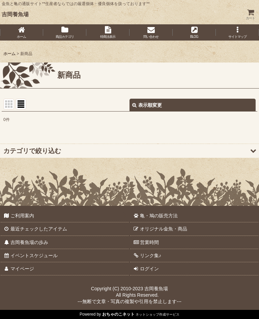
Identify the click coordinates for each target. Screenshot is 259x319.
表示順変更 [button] (147, 105)
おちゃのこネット (118, 314)
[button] (237, 32)
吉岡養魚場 (15, 14)
